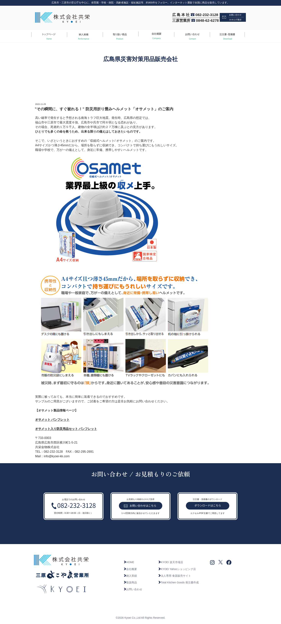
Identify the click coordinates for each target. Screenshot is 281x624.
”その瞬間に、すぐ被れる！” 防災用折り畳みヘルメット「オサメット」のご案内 (104, 109)
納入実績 (130, 575)
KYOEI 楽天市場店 (170, 562)
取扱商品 (130, 582)
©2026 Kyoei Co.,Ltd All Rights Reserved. (140, 617)
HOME (129, 562)
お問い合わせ (133, 589)
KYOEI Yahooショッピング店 (177, 569)
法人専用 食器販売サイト (174, 575)
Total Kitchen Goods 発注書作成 (178, 582)
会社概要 (130, 569)
